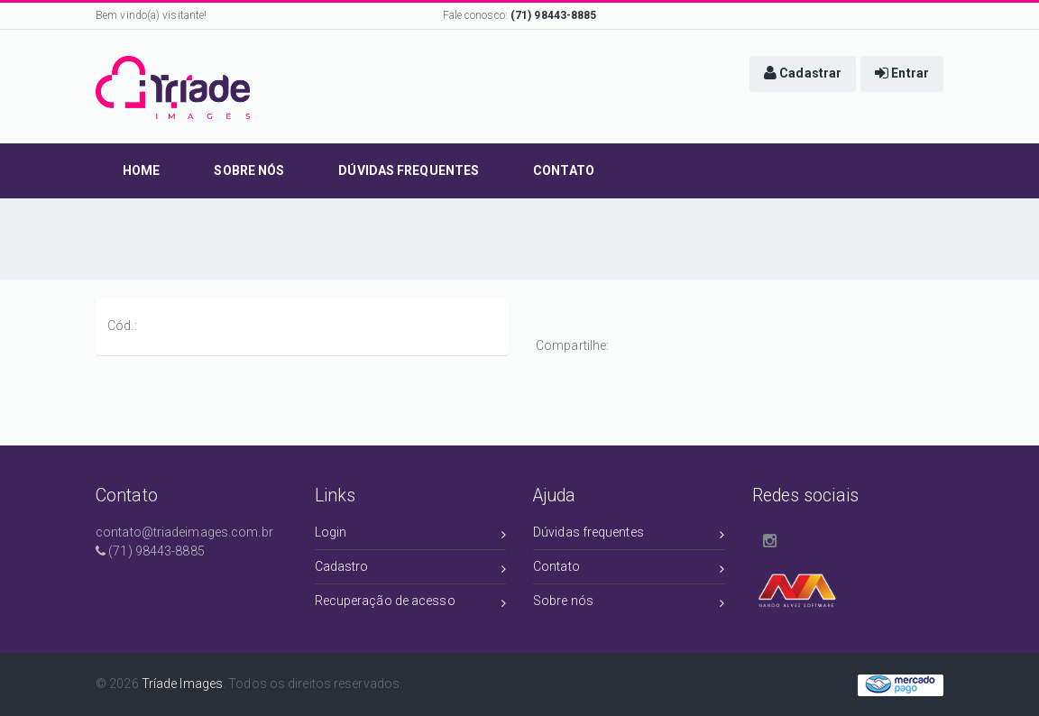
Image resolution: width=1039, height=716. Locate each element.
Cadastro (411, 569)
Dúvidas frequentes (629, 535)
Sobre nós (629, 603)
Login (411, 535)
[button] (802, 74)
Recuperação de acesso (411, 603)
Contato (629, 569)
